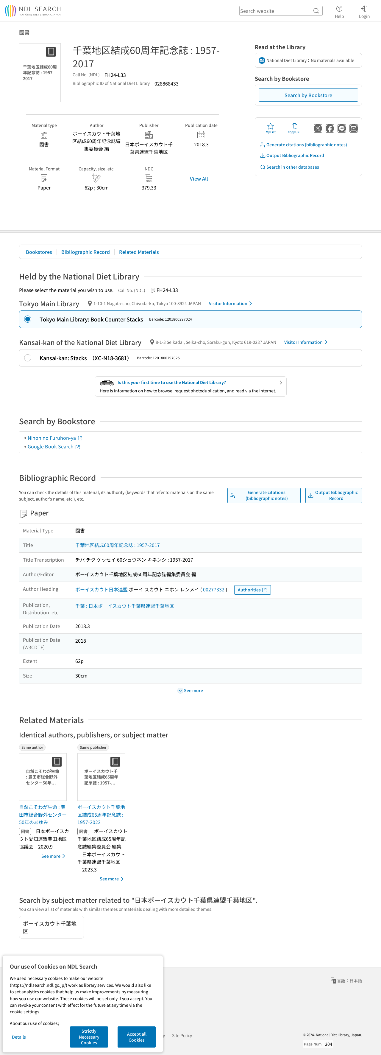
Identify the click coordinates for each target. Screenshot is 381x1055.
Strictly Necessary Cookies (89, 1036)
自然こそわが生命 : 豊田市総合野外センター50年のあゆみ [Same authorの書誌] (43, 814)
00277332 (213, 589)
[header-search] (281, 11)
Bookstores (39, 251)
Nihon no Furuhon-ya (55, 437)
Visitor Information (231, 303)
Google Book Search (54, 446)
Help (339, 11)
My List (271, 128)
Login (364, 11)
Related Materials (139, 251)
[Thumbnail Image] (44, 777)
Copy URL (294, 128)
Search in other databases (289, 167)
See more (54, 856)
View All (199, 178)
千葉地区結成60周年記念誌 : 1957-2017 (117, 545)
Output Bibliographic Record (292, 155)
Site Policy (182, 1035)
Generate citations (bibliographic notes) (303, 145)
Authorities (252, 590)
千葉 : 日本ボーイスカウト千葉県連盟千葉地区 (124, 605)
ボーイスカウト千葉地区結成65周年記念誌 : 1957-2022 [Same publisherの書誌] (101, 814)
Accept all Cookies (136, 1037)
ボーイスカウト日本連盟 (101, 589)
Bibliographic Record (85, 251)
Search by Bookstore (308, 95)
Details (19, 1037)
